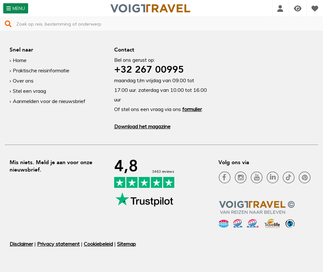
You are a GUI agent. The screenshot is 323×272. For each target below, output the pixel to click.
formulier (192, 109)
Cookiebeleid (98, 244)
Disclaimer (21, 244)
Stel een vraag (29, 91)
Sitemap (126, 244)
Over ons (23, 80)
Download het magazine (142, 126)
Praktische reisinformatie (41, 70)
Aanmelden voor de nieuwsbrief (49, 101)
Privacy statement (58, 244)
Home (20, 60)
